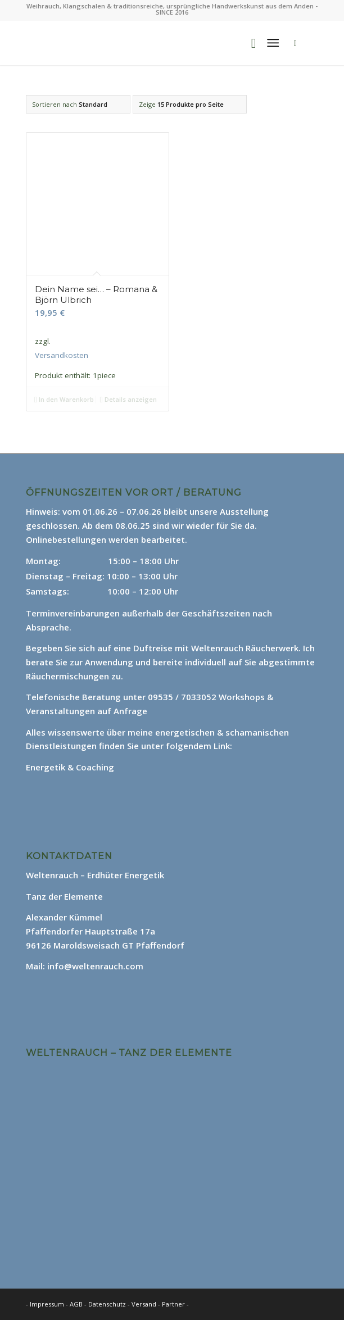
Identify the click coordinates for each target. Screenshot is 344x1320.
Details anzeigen (128, 399)
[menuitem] (248, 42)
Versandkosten (61, 355)
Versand (145, 1304)
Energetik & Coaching (70, 767)
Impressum (47, 1304)
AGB (77, 1304)
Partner (173, 1304)
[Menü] (273, 42)
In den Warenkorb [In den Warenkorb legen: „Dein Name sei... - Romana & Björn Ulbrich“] (64, 399)
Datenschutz (108, 1304)
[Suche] (248, 42)
